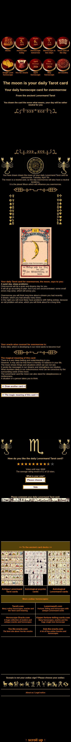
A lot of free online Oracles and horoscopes (53, 631)
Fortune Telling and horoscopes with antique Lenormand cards (53, 608)
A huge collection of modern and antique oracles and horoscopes (18, 620)
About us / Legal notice (35, 693)
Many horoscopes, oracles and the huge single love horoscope (53, 620)
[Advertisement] (35, 18)
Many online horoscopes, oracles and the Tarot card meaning (18, 608)
